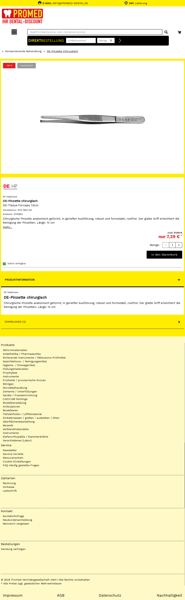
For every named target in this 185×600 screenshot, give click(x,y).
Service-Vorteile (13, 453)
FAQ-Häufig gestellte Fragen (21, 465)
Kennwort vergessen (16, 523)
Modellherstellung (14, 402)
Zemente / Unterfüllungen (20, 391)
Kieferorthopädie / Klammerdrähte (25, 436)
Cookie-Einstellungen (17, 461)
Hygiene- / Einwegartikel (19, 365)
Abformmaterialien (15, 350)
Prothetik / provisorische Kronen (24, 380)
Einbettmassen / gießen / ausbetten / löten (31, 417)
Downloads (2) (15, 321)
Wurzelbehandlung (15, 387)
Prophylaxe (10, 372)
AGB (60, 595)
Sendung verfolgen (13, 549)
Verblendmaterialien (16, 429)
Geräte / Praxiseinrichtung (20, 395)
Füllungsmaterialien (15, 368)
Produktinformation (20, 279)
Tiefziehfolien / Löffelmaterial (22, 414)
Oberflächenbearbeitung (19, 421)
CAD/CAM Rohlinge (15, 399)
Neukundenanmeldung (17, 519)
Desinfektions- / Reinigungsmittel (25, 361)
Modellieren (10, 410)
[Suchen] (166, 32)
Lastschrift (10, 490)
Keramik (8, 425)
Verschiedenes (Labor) (17, 440)
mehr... (7, 227)
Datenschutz (110, 595)
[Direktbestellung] (120, 41)
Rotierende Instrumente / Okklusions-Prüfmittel (34, 357)
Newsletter (10, 450)
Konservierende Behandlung (23, 51)
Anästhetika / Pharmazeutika (22, 353)
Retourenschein (13, 457)
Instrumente (11, 376)
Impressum (13, 595)
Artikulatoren (11, 406)
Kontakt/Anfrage (13, 516)
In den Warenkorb (164, 254)
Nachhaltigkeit (169, 595)
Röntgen (8, 383)
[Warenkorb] (179, 31)
